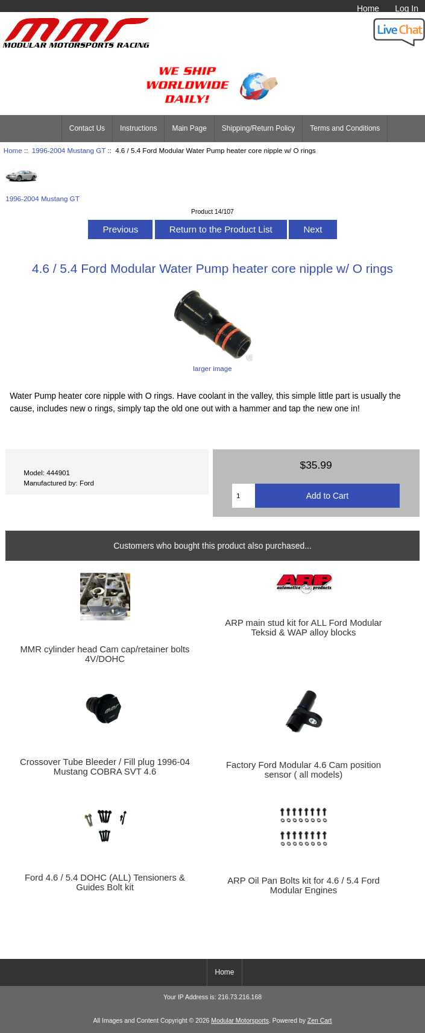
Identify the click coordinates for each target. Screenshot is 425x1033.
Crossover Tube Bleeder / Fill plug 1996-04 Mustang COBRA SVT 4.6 (105, 766)
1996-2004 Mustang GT (68, 150)
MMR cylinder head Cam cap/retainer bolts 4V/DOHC (104, 654)
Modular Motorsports (240, 1020)
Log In (406, 8)
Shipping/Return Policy (258, 128)
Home (368, 8)
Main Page (189, 128)
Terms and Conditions (345, 128)
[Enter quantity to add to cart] (243, 496)
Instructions (138, 128)
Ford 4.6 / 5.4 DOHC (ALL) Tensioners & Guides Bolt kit (105, 882)
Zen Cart (319, 1020)
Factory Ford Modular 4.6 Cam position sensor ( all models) (303, 769)
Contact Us (87, 128)
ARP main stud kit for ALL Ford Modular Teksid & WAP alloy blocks (303, 627)
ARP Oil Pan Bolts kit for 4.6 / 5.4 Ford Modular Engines (303, 885)
